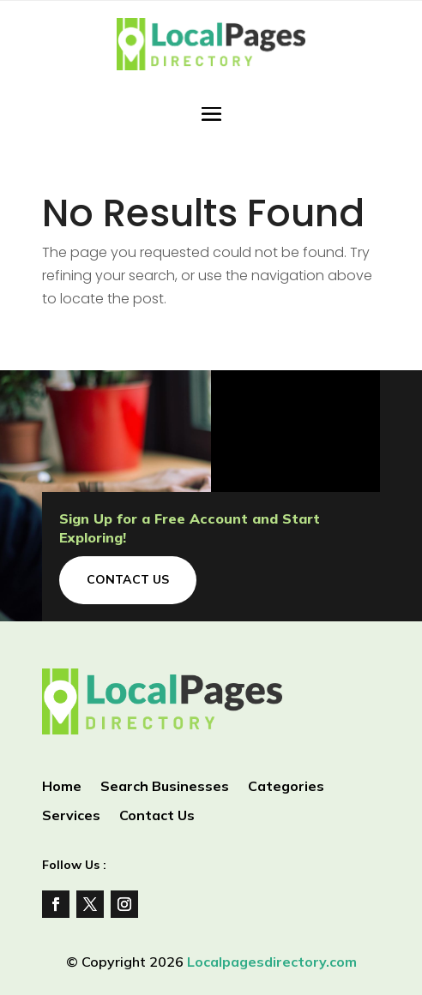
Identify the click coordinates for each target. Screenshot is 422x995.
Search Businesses (164, 787)
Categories (286, 787)
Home (61, 787)
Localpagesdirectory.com (272, 961)
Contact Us (128, 579)
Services (71, 816)
